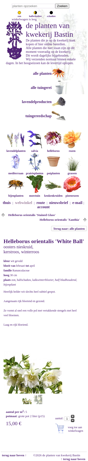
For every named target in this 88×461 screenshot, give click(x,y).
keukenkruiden (53, 194)
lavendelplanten (15, 149)
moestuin (34, 194)
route (40, 203)
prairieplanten (34, 171)
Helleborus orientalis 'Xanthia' (60, 219)
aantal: (59, 418)
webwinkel (23, 203)
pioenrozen (72, 194)
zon (19, 14)
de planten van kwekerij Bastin (49, 29)
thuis (7, 203)
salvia (34, 149)
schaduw (51, 14)
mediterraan (16, 171)
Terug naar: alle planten (69, 228)
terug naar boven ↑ (14, 455)
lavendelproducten (37, 102)
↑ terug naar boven (74, 459)
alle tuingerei (41, 88)
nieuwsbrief (58, 203)
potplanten (53, 171)
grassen (72, 171)
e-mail (77, 203)
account (43, 207)
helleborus (53, 149)
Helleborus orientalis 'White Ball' (44, 241)
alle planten (42, 73)
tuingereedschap (38, 116)
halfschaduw (35, 14)
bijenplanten (16, 194)
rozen (72, 149)
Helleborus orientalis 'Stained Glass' (32, 215)
